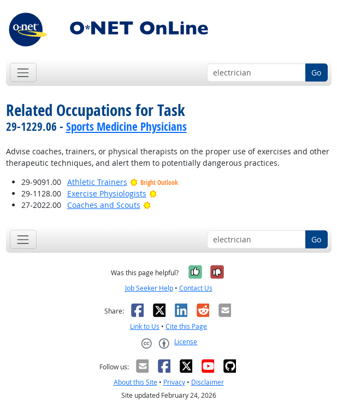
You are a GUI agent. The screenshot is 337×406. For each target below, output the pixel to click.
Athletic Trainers (97, 182)
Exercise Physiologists (106, 193)
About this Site (135, 382)
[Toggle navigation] (23, 72)
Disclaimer (207, 382)
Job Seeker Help (149, 288)
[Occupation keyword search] (256, 72)
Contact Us (195, 288)
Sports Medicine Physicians (126, 126)
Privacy (174, 382)
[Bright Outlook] (153, 193)
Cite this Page (186, 326)
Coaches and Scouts (103, 205)
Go (316, 72)
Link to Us (144, 326)
